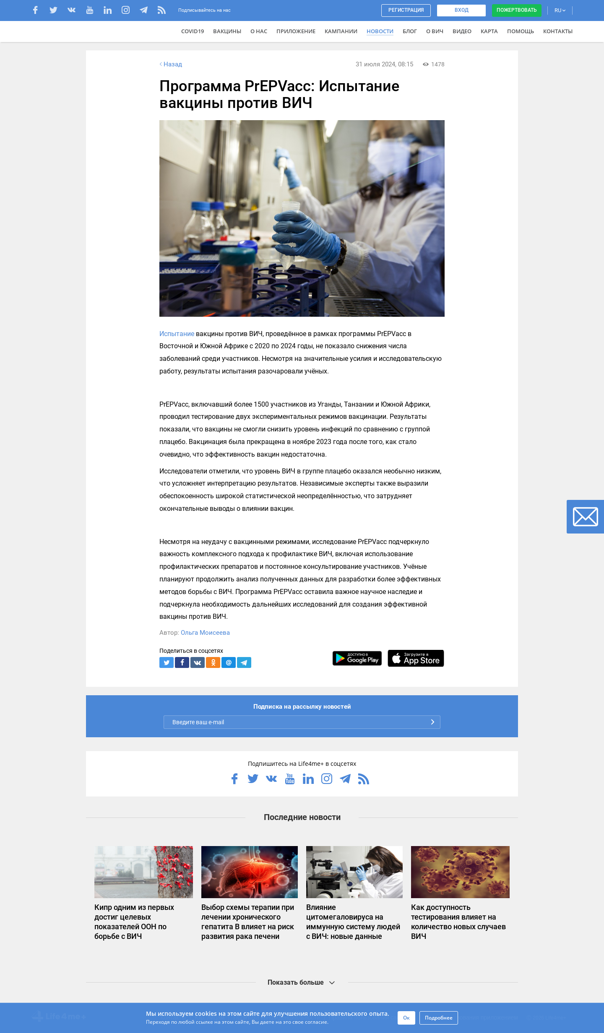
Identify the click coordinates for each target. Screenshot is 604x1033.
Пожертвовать (517, 10)
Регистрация (406, 10)
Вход (462, 10)
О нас (258, 31)
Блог (410, 31)
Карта (489, 31)
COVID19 (192, 31)
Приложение (295, 31)
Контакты (558, 31)
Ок (406, 1017)
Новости (380, 31)
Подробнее (439, 1017)
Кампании (341, 31)
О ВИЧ (434, 31)
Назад (170, 64)
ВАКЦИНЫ (227, 31)
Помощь (520, 31)
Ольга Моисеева (205, 632)
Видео (462, 31)
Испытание (176, 334)
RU (560, 10)
